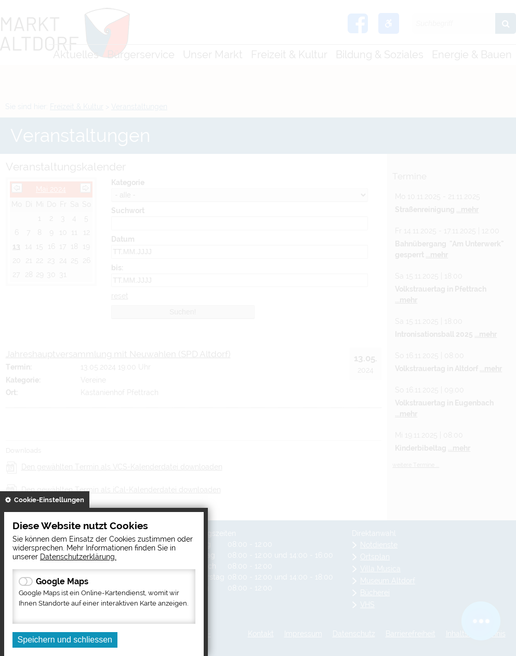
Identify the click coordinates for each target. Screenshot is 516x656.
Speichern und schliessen (65, 639)
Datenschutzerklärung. (78, 556)
